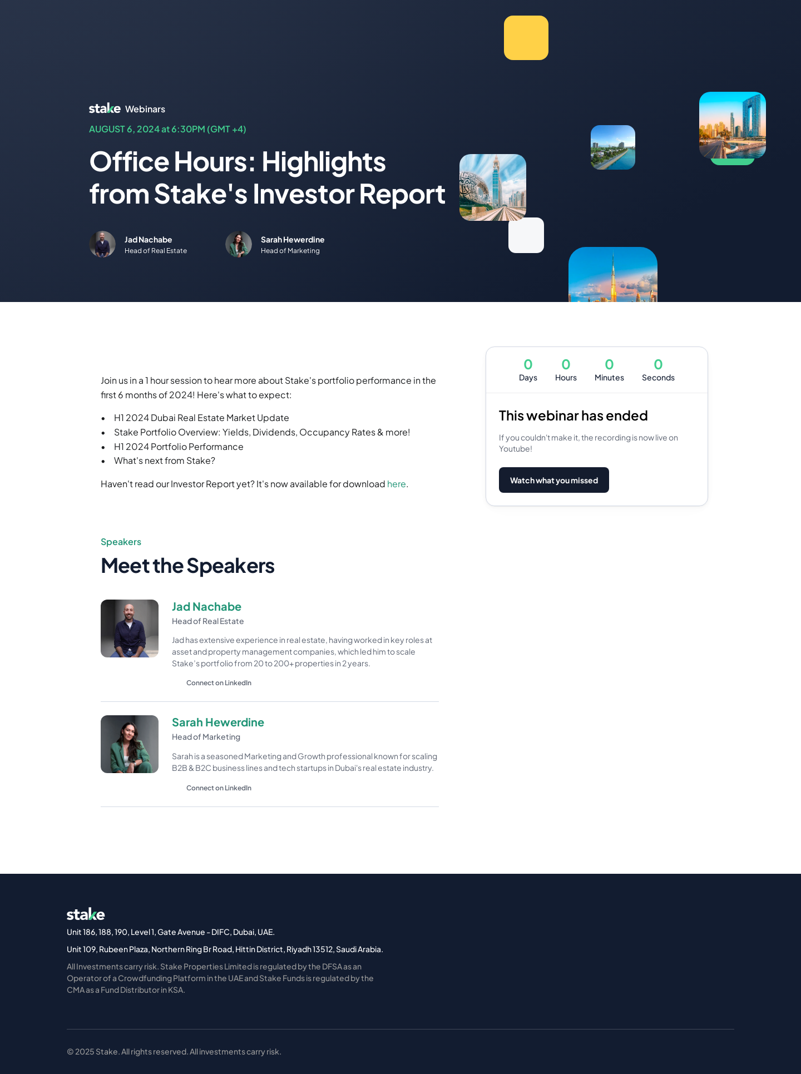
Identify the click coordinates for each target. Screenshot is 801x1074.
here (396, 483)
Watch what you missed (554, 480)
